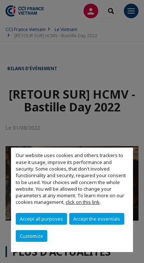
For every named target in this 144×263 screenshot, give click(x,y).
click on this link (83, 202)
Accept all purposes (41, 219)
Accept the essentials (96, 219)
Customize (31, 236)
